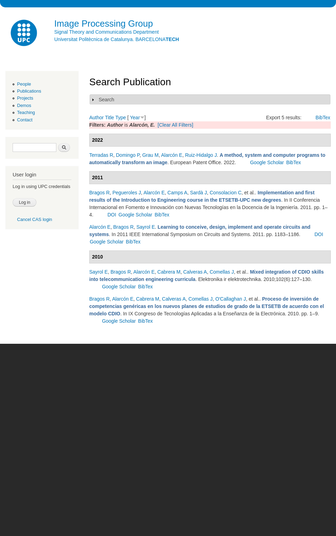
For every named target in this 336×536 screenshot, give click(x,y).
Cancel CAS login (34, 219)
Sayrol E (145, 227)
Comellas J (222, 272)
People (24, 84)
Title (109, 117)
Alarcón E (171, 155)
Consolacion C (225, 192)
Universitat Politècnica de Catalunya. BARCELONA (116, 39)
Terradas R (101, 155)
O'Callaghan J (230, 299)
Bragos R (99, 192)
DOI (111, 214)
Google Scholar (267, 162)
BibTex (323, 117)
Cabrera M (169, 272)
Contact (25, 119)
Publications (29, 91)
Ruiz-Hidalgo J (201, 155)
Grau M (150, 155)
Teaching (26, 112)
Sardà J (198, 192)
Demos (24, 105)
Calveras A (195, 272)
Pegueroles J (126, 192)
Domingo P (127, 155)
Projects (25, 98)
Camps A (177, 192)
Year (135, 117)
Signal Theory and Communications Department (106, 32)
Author (96, 117)
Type (120, 117)
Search (106, 99)
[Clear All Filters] (175, 125)
